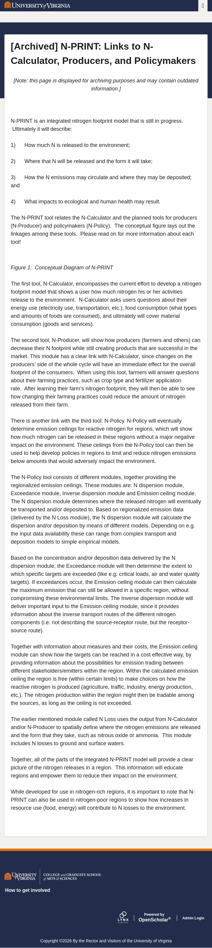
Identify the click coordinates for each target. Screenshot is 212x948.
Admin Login (193, 918)
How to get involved (27, 890)
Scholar (154, 917)
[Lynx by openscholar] (128, 918)
